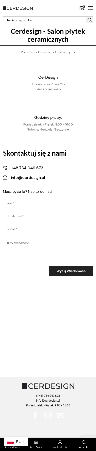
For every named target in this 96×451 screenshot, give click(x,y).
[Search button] (89, 20)
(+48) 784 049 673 (48, 396)
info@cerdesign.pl (48, 400)
